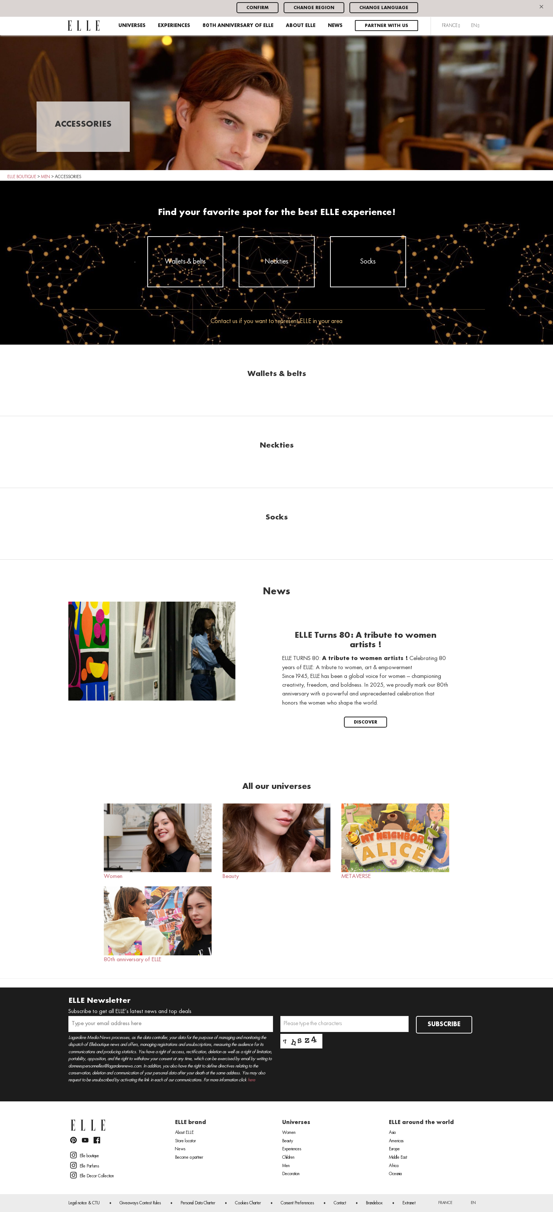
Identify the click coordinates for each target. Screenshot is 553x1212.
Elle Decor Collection (92, 1175)
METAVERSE (395, 841)
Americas (396, 1141)
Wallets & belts (185, 261)
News (335, 25)
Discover (365, 722)
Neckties (276, 261)
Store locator (185, 1141)
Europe (394, 1149)
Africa (393, 1166)
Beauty (276, 841)
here (251, 1080)
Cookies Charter (248, 1203)
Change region (313, 7)
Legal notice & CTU (84, 1203)
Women (158, 841)
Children (288, 1157)
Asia (392, 1133)
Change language (383, 7)
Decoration (290, 1174)
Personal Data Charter (198, 1203)
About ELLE (300, 25)
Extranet (409, 1203)
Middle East (398, 1157)
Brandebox (374, 1203)
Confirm (257, 7)
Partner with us (386, 25)
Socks (368, 261)
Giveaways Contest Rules (140, 1203)
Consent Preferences (297, 1203)
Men (285, 1166)
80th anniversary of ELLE (237, 25)
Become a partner (189, 1157)
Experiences (174, 25)
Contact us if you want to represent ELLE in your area (276, 321)
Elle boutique (84, 1155)
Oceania (395, 1174)
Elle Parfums (84, 1165)
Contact (340, 1203)
